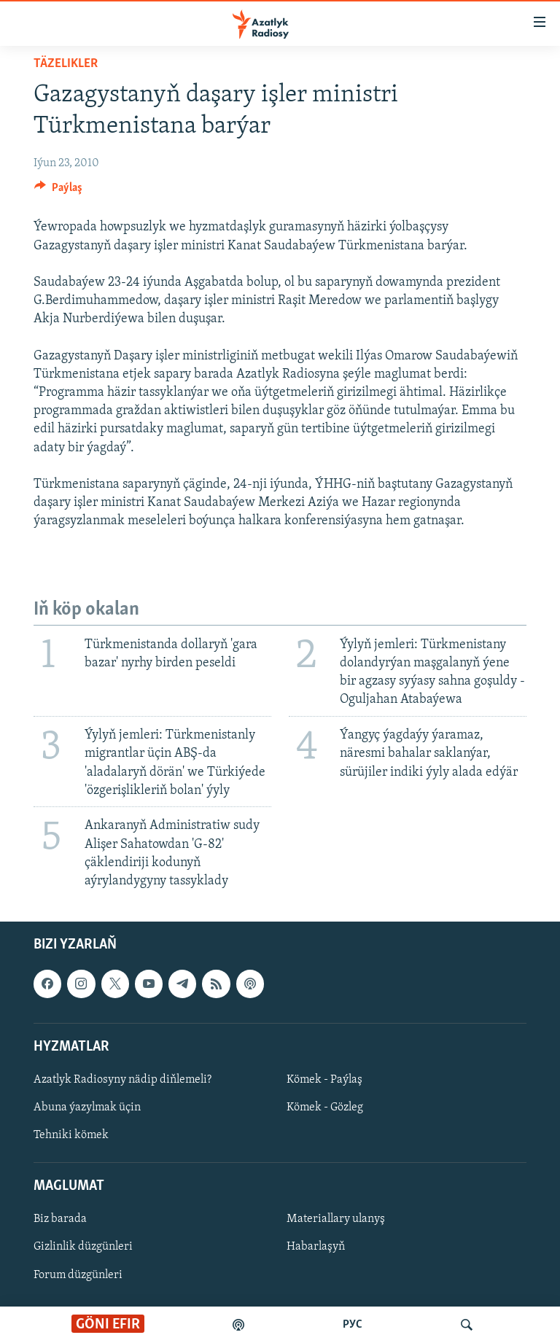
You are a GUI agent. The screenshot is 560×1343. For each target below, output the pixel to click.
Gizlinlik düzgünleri (83, 1247)
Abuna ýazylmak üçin (87, 1107)
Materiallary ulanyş (336, 1220)
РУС (352, 1325)
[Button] (58, 191)
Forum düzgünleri (78, 1275)
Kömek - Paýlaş (324, 1080)
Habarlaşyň (316, 1247)
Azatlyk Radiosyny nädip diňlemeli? (122, 1080)
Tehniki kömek (71, 1135)
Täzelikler (66, 64)
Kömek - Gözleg (325, 1107)
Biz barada (60, 1220)
